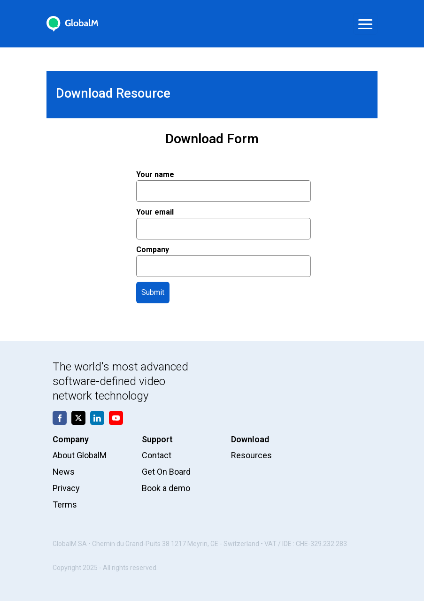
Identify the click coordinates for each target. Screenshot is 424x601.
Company (223, 257)
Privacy (66, 488)
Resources (251, 455)
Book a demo (166, 488)
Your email (223, 220)
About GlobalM (80, 455)
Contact (156, 455)
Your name (223, 182)
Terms (65, 504)
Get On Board (166, 472)
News (64, 472)
